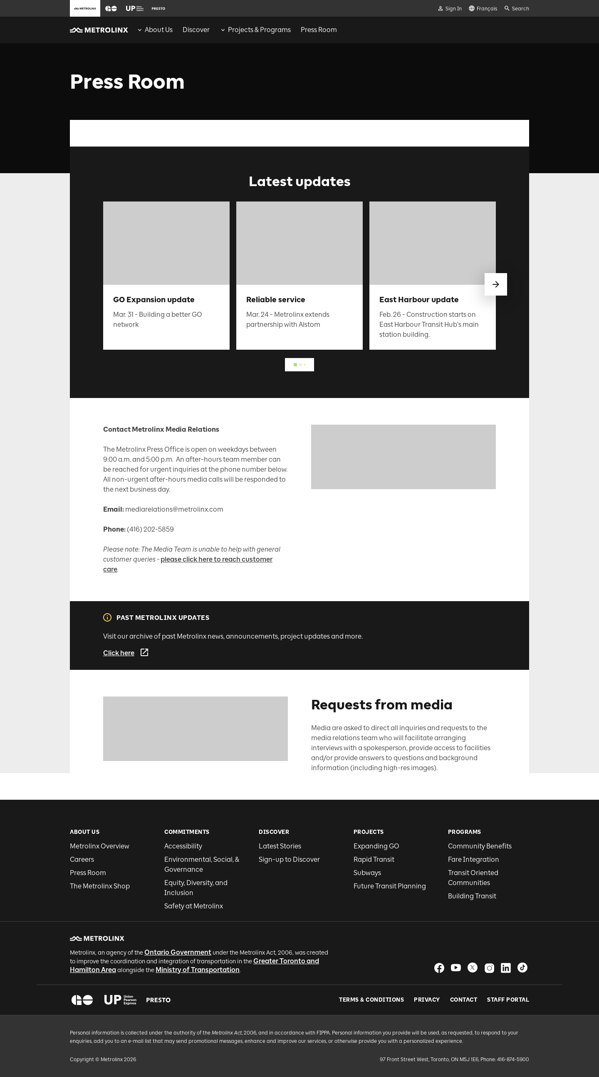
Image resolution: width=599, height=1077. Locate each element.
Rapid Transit (374, 859)
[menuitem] (154, 30)
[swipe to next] (496, 284)
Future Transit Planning (390, 886)
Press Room (88, 873)
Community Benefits (480, 846)
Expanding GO (376, 846)
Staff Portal (508, 999)
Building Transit (472, 896)
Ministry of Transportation (198, 970)
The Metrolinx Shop (100, 886)
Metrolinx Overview (99, 846)
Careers (82, 859)
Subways (367, 873)
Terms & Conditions (371, 999)
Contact (464, 999)
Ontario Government (177, 952)
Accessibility (183, 846)
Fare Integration (473, 859)
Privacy (427, 999)
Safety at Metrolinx (193, 906)
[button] (111, 8)
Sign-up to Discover (289, 859)
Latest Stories (280, 846)
